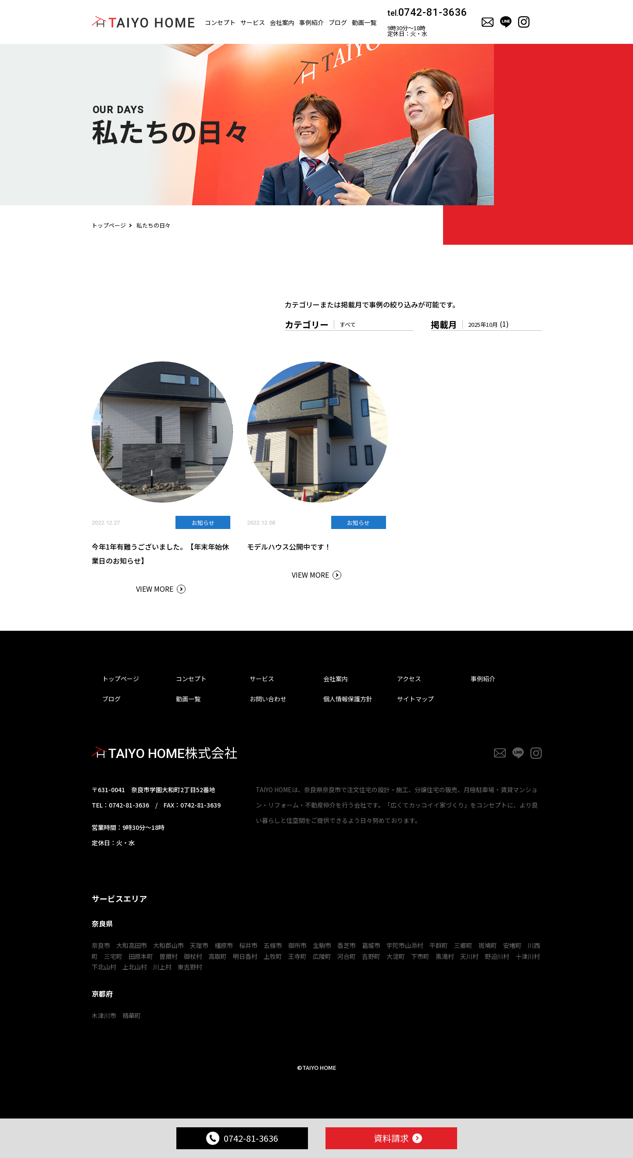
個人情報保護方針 (347, 698)
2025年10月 (483, 324)
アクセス (409, 678)
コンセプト (220, 22)
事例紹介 (483, 678)
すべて (348, 324)
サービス (252, 22)
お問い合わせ (268, 698)
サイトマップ (415, 698)
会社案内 (282, 22)
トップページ (109, 225)
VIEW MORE (154, 588)
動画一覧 (364, 22)
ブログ (338, 22)
